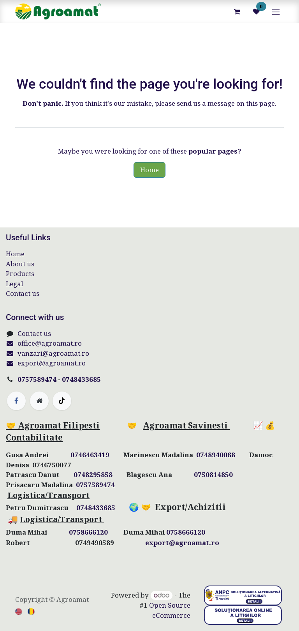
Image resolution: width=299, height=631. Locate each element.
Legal (14, 283)
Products (20, 273)
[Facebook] (16, 401)
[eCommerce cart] (237, 11)
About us (20, 263)
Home (149, 169)
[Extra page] (39, 401)
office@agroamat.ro (44, 343)
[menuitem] (19, 611)
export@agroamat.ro (46, 362)
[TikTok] (62, 401)
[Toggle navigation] (276, 11)
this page (260, 103)
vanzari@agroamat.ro (47, 353)
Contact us (22, 293)
